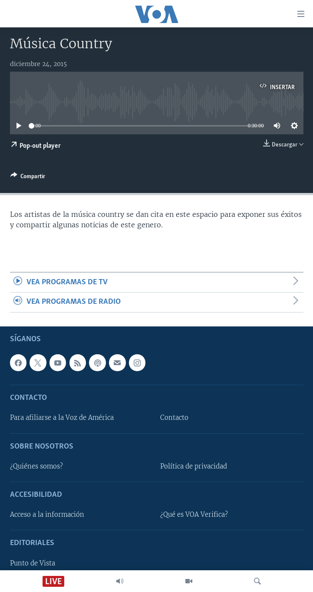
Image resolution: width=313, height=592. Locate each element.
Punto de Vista (32, 563)
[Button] (27, 178)
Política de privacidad (193, 466)
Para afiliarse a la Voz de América (62, 418)
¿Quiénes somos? (36, 466)
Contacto (174, 418)
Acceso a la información (47, 515)
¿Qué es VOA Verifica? (194, 515)
